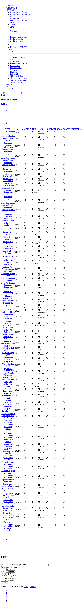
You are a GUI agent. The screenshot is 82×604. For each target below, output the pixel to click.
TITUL (8, 129)
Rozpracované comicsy (19, 37)
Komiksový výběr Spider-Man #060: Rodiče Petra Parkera (8, 437)
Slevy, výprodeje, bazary (19, 78)
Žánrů (12, 25)
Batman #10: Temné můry (8, 390)
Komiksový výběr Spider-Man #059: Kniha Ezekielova (8, 426)
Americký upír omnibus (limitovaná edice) (8, 191)
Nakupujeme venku (17, 70)
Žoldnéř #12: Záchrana (8, 224)
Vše (11, 51)
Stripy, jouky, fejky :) (18, 82)
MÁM (34, 129)
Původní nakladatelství (18, 20)
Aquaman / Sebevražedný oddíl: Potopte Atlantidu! (8, 372)
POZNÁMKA (76, 129)
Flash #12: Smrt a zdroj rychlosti (8, 311)
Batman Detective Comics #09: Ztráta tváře (8, 324)
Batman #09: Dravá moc (8, 445)
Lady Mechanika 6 (8, 133)
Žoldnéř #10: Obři (8, 243)
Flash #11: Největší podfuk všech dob (8, 348)
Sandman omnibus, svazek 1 (8, 210)
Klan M (8, 229)
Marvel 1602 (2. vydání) (8, 354)
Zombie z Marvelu (8, 238)
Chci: (3, 574)
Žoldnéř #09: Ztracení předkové (8, 262)
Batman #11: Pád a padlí (8, 338)
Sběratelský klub (16, 76)
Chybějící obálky (16, 39)
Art (11, 59)
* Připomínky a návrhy (18, 57)
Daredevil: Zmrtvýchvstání (8, 184)
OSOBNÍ (66, 129)
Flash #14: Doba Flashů (8, 252)
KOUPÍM (50, 129)
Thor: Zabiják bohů (8, 365)
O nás (26, 587)
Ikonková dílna (15, 68)
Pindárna (13, 72)
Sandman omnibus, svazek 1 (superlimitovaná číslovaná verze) (8, 201)
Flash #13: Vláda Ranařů (8, 275)
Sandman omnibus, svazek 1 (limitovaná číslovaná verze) (8, 217)
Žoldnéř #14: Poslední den (8, 170)
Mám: (3, 571)
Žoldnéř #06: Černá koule (8, 509)
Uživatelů (13, 31)
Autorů (12, 16)
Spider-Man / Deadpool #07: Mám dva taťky (8, 486)
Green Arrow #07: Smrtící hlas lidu (8, 396)
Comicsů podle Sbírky (18, 12)
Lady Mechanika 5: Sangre (8, 279)
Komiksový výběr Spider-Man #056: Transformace (8, 459)
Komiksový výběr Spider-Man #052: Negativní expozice (8, 526)
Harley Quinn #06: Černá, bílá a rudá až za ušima (8, 516)
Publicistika (14, 74)
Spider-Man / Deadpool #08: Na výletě (8, 380)
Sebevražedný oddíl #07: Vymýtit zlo (8, 359)
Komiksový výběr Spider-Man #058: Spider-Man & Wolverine (8, 477)
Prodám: (4, 578)
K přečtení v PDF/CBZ (18, 47)
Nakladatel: (5, 567)
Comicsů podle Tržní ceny (20, 14)
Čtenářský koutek (16, 61)
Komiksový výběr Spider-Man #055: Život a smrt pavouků (8, 503)
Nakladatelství (15, 18)
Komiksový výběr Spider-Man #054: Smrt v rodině (8, 494)
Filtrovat (4, 582)
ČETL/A (27, 129)
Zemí (12, 29)
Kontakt (33, 587)
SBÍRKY (9, 86)
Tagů (12, 27)
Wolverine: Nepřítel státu (8, 175)
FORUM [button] (9, 49)
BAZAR (9, 84)
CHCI (41, 129)
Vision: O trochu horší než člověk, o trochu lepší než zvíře (8, 417)
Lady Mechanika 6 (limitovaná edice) (8, 138)
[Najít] (11, 93)
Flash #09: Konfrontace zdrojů (8, 451)
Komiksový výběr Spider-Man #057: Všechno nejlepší (8, 467)
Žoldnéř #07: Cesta (8, 385)
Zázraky (8, 306)
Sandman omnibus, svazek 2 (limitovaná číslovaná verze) (8, 146)
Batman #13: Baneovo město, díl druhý (8, 269)
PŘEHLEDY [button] (10, 10)
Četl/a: (3, 569)
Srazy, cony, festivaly (18, 80)
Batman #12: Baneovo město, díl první (8, 294)
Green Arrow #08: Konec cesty (8, 342)
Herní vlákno (15, 66)
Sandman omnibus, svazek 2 (8, 165)
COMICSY (10, 6)
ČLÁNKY (9, 89)
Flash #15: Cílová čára (8, 247)
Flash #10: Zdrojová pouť (8, 410)
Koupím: (4, 576)
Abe (4, 99)
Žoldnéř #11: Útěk (8, 233)
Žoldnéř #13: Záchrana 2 (8, 180)
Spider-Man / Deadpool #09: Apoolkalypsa (8, 300)
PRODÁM (58, 129)
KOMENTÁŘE (11, 8)
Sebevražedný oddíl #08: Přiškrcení (8, 316)
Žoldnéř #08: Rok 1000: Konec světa (8, 332)
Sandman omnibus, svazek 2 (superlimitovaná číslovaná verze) (8, 156)
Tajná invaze (8, 257)
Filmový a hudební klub (19, 64)
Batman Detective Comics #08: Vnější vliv (8, 403)
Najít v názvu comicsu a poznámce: (14, 565)
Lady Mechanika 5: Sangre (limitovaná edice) (8, 286)
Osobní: (4, 580)
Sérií (12, 23)
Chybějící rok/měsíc (17, 41)
